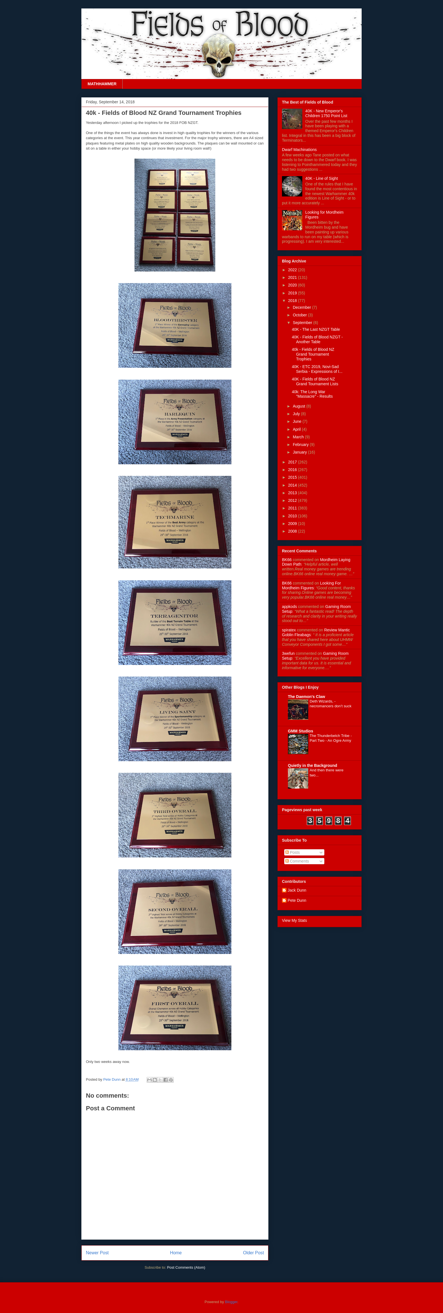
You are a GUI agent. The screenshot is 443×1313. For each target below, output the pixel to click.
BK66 (287, 559)
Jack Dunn (297, 890)
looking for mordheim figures (311, 585)
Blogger (231, 1302)
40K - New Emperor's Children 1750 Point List (326, 113)
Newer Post (97, 1252)
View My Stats (294, 920)
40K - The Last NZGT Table (316, 329)
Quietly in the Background (312, 765)
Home (176, 1252)
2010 (293, 516)
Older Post (253, 1252)
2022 (293, 270)
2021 (293, 277)
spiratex (289, 630)
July (297, 414)
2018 (293, 300)
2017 (293, 462)
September (303, 322)
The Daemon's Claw (306, 696)
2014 (293, 485)
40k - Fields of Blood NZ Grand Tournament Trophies (313, 354)
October (300, 315)
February (301, 444)
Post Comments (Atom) (186, 1267)
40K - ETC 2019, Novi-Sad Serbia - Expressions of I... (317, 369)
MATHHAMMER (102, 84)
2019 (293, 293)
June (297, 421)
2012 (293, 500)
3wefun (288, 653)
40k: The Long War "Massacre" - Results (312, 394)
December (302, 307)
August (299, 406)
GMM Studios (300, 731)
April (297, 429)
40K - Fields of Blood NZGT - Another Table (317, 339)
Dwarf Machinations (299, 149)
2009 (293, 523)
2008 (293, 531)
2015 (293, 477)
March (299, 437)
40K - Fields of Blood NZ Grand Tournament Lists (315, 381)
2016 (293, 469)
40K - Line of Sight (321, 178)
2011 (293, 508)
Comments (297, 861)
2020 (293, 285)
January (300, 452)
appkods (289, 606)
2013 (293, 493)
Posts (292, 852)
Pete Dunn (112, 1079)
